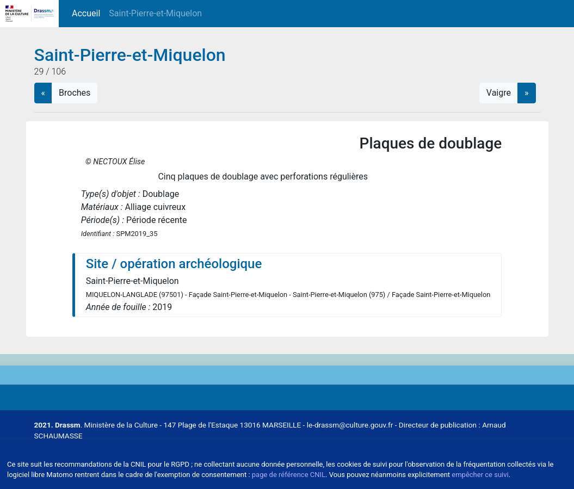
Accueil (88, 12)
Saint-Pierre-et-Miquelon (155, 13)
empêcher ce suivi (480, 475)
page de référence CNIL (288, 475)
